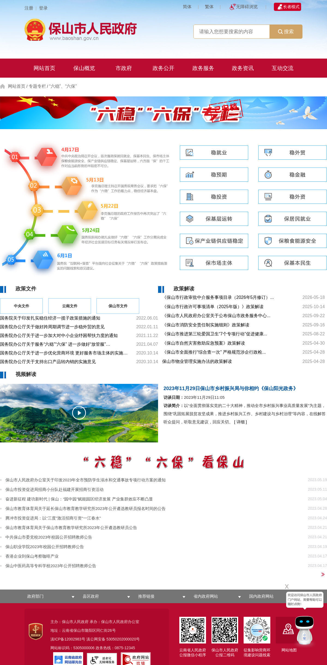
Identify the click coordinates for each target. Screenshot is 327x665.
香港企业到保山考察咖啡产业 (32, 556)
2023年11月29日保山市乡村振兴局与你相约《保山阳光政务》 (231, 388)
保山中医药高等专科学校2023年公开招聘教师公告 (50, 565)
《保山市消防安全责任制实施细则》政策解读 (205, 325)
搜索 (286, 31)
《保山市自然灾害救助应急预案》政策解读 (203, 343)
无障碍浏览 (247, 6)
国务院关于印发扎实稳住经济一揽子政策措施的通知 (50, 318)
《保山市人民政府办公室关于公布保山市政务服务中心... (216, 315)
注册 (29, 8)
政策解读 (184, 288)
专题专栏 (37, 86)
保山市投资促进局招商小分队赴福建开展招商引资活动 (54, 489)
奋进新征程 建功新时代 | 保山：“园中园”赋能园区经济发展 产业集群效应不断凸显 (79, 499)
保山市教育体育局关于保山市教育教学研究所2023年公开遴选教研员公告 (71, 527)
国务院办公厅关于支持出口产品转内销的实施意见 (48, 361)
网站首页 (16, 86)
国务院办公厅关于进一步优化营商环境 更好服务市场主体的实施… (64, 353)
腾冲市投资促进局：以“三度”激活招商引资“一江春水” (53, 518)
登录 (43, 8)
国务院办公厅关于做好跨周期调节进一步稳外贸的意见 (52, 326)
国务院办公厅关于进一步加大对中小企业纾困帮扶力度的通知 (59, 335)
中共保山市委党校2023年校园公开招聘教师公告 (48, 537)
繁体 (209, 6)
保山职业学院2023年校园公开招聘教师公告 (44, 546)
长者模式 (291, 6)
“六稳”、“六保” (63, 86)
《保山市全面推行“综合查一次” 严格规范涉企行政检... (214, 352)
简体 (187, 6)
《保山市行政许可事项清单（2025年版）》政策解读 (213, 306)
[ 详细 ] (240, 422)
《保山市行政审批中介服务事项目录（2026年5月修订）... (218, 297)
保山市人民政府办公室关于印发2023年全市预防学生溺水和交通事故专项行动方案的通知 (85, 480)
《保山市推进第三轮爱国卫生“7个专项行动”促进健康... (214, 334)
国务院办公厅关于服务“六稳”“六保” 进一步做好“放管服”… (55, 344)
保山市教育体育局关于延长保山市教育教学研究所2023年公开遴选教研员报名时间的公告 (85, 508)
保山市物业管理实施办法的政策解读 (197, 361)
